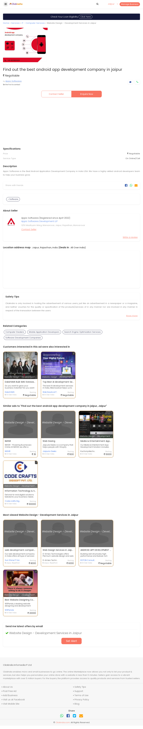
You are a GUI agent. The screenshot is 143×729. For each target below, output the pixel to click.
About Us (8, 686)
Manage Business (129, 4)
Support (79, 691)
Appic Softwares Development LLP (39, 221)
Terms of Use (81, 695)
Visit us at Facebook (14, 699)
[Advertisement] (71, 123)
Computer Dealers (14, 332)
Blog (77, 703)
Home (6, 23)
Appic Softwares (13, 81)
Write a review (130, 237)
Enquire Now (86, 94)
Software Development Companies (23, 337)
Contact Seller (56, 94)
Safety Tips (80, 686)
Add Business (10, 695)
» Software (13, 199)
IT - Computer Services (33, 23)
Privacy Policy (82, 699)
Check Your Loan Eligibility (71, 17)
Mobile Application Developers (44, 332)
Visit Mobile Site (11, 703)
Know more (132, 315)
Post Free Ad (9, 691)
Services (15, 23)
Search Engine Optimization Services (82, 332)
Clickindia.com (63, 722)
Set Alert (71, 641)
